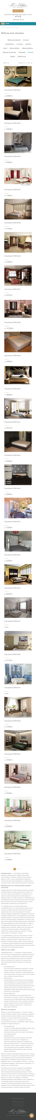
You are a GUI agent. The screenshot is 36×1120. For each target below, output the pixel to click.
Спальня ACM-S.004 (12, 190)
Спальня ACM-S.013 (12, 488)
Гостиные (20, 44)
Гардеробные (9, 44)
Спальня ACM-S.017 (12, 621)
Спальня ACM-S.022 (12, 787)
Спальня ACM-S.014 (12, 522)
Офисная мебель (27, 48)
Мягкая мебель (14, 48)
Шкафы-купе (22, 56)
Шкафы (12, 56)
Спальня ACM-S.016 (12, 588)
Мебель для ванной (14, 40)
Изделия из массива (9, 52)
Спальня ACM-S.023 (12, 820)
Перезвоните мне (18, 11)
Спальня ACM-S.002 (12, 123)
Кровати (28, 44)
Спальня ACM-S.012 (12, 455)
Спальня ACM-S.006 (12, 256)
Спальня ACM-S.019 (12, 688)
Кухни (5, 48)
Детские (25, 40)
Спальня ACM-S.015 (12, 555)
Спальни (30, 52)
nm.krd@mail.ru (18, 1098)
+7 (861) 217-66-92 (18, 19)
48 (29, 62)
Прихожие (21, 52)
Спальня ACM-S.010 (12, 389)
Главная (3, 27)
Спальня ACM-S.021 (12, 754)
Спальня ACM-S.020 (12, 721)
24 (26, 62)
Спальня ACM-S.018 (12, 654)
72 (31, 62)
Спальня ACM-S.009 (12, 356)
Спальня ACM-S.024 (12, 854)
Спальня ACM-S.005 (12, 223)
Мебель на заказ (10, 27)
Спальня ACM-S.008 (12, 322)
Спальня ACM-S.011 (12, 422)
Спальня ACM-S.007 (12, 289)
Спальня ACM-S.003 (12, 156)
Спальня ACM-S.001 (12, 90)
